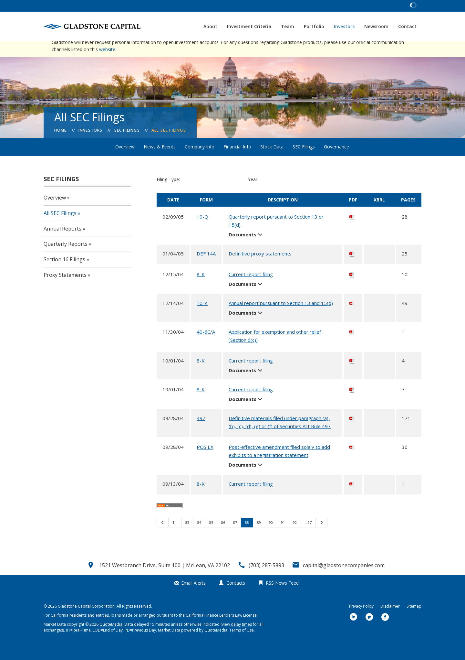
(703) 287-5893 (266, 579)
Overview (125, 160)
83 (187, 536)
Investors (344, 26)
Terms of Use (241, 644)
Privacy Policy (361, 620)
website (107, 63)
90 (271, 536)
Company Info (199, 160)
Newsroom (376, 26)
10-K (202, 317)
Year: (253, 193)
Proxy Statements (65, 288)
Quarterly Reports (66, 257)
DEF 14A (206, 267)
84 (199, 536)
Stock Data (272, 160)
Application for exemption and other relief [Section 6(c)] (275, 349)
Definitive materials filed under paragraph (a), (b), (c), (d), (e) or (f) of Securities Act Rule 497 (280, 436)
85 (211, 536)
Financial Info (237, 160)
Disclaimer (390, 620)
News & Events (160, 160)
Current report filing (251, 288)
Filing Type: (168, 193)
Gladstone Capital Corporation (86, 620)
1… (174, 536)
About (210, 26)
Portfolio (314, 26)
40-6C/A (206, 345)
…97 (308, 536)
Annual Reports (62, 242)
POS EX (205, 461)
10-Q (202, 230)
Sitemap (414, 620)
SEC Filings (127, 144)
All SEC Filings (168, 144)
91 (283, 536)
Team (287, 26)
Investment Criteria (249, 26)
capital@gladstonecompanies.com (344, 579)
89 (259, 536)
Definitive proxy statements (260, 267)
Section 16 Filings (64, 273)
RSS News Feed (282, 597)
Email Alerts (193, 597)
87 (235, 536)
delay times (241, 638)
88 (247, 536)
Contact (407, 26)
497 (201, 432)
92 (295, 536)
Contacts (235, 597)
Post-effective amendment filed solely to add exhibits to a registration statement (279, 465)
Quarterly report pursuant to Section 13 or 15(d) (276, 234)
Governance (336, 160)
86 (223, 536)
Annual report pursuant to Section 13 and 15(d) (281, 317)
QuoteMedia (110, 638)
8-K (201, 288)
